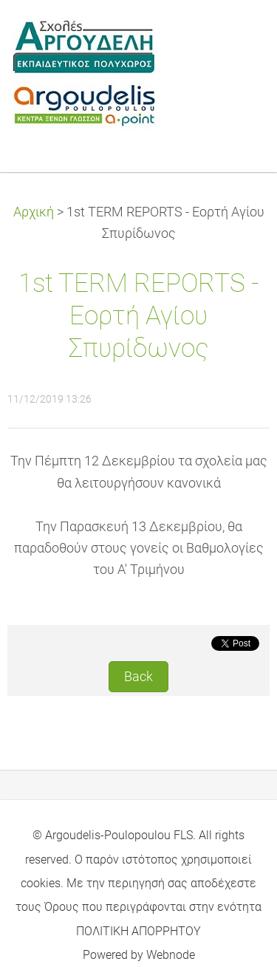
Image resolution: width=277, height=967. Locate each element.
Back (138, 676)
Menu (236, 33)
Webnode (170, 955)
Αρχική (33, 212)
